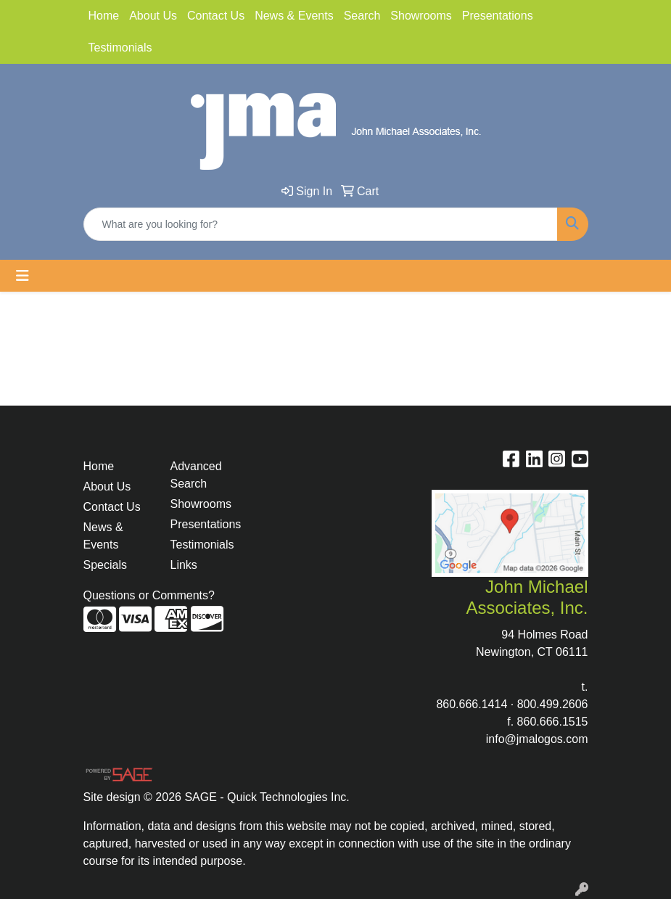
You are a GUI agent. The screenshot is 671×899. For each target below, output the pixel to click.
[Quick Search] (320, 224)
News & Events (294, 15)
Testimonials (120, 47)
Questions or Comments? (149, 595)
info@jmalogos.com (537, 739)
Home (104, 15)
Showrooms (420, 15)
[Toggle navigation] (22, 276)
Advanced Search (196, 475)
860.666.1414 (471, 704)
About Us (153, 15)
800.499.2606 (552, 704)
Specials (105, 565)
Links (183, 565)
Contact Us (215, 15)
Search (362, 15)
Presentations (497, 15)
